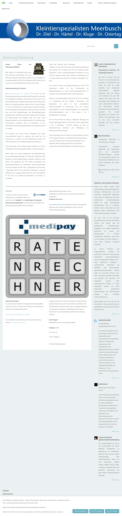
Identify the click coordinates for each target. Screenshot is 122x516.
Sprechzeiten (8, 494)
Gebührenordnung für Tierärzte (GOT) (20, 94)
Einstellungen (96, 511)
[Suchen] (99, 46)
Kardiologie (103, 384)
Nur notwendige (80, 511)
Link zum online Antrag (17, 322)
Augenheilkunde (105, 320)
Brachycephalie (104, 136)
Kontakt (6, 491)
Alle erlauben (112, 511)
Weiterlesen (115, 130)
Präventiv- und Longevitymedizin (106, 183)
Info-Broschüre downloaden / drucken (18, 314)
